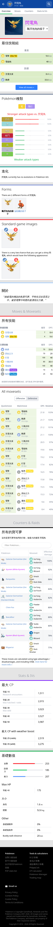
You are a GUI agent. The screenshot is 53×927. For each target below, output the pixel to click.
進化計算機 (34, 860)
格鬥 (7, 135)
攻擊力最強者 (11, 857)
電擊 (7, 55)
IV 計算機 (34, 857)
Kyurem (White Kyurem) (13, 569)
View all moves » (26, 87)
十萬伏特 (9, 361)
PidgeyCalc (35, 867)
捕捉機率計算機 (36, 864)
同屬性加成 (19, 381)
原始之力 (9, 353)
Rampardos (8, 579)
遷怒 (11, 369)
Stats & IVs (42, 11)
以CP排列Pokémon (13, 864)
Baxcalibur (7, 617)
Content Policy (11, 895)
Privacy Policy (11, 892)
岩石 (7, 119)
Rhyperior (7, 647)
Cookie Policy (11, 899)
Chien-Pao (7, 607)
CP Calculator (36, 871)
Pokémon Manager (38, 874)
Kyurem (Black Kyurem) (12, 635)
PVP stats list (11, 871)
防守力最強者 (11, 860)
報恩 (11, 374)
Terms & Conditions (14, 902)
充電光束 (9, 74)
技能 (7, 867)
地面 (7, 130)
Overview (6, 11)
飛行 (7, 140)
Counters (29, 11)
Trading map (35, 877)
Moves (18, 11)
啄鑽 (7, 79)
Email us (13, 886)
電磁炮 (8, 61)
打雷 (7, 357)
